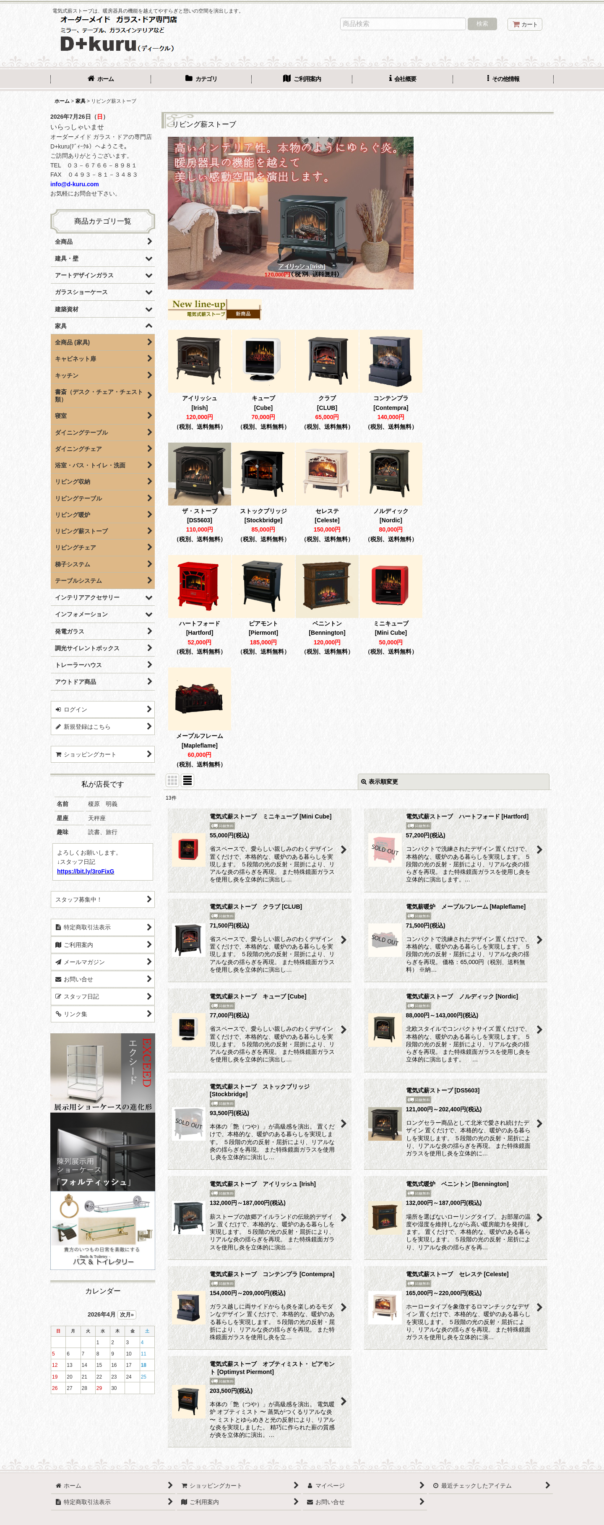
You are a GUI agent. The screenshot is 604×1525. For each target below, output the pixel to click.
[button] (503, 79)
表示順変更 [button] (379, 781)
